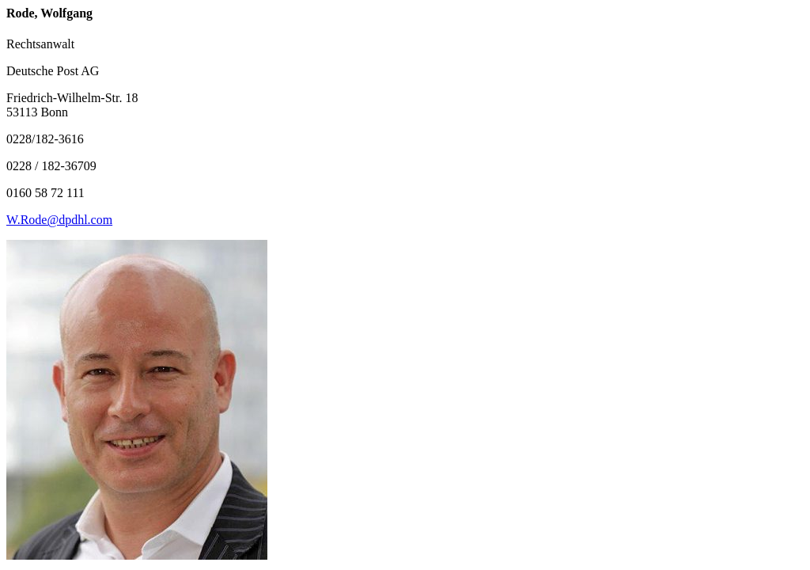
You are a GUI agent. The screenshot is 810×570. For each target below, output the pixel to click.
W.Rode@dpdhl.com (59, 219)
